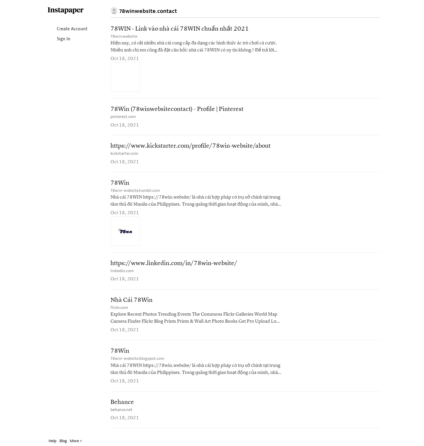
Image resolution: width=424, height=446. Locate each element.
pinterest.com (123, 116)
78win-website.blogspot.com (137, 358)
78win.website (123, 36)
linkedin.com (122, 270)
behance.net (121, 409)
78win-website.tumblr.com (135, 190)
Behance (122, 402)
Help (53, 440)
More (76, 440)
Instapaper (65, 11)
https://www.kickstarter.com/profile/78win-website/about (190, 146)
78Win (119, 183)
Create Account (67, 29)
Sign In (58, 39)
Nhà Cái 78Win (131, 300)
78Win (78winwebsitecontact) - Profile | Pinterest (177, 109)
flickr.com (119, 307)
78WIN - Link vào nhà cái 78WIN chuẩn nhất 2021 (179, 29)
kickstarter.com (124, 153)
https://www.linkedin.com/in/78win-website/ (173, 263)
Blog (63, 440)
